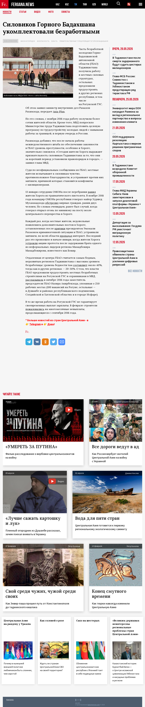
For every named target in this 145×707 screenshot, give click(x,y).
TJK (76, 4)
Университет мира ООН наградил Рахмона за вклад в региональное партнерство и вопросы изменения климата (126, 114)
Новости (7, 12)
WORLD (105, 4)
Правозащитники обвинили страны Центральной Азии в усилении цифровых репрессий (124, 257)
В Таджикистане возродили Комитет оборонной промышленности (124, 170)
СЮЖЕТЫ (67, 12)
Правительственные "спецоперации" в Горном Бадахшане (83, 41)
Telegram (35, 324)
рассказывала (34, 279)
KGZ (67, 4)
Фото (52, 12)
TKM (85, 4)
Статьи (23, 12)
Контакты (10, 699)
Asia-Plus (59, 111)
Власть (54, 41)
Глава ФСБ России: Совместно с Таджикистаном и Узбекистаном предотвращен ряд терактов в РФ (124, 85)
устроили (31, 243)
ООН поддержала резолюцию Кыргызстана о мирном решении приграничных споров (126, 143)
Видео (38, 12)
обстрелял (51, 203)
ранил (92, 191)
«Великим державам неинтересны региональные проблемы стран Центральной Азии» (127, 629)
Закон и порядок (27, 41)
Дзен (50, 324)
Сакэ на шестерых (89, 620)
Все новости (135, 271)
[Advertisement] (72, 371)
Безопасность (43, 41)
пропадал (66, 235)
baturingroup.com (94, 704)
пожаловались (34, 309)
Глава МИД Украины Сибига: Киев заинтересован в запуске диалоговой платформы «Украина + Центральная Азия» (126, 199)
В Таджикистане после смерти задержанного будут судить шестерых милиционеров (126, 63)
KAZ (57, 4)
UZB (95, 4)
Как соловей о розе (53, 620)
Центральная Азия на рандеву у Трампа (17, 624)
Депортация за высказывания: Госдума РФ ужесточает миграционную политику (126, 229)
